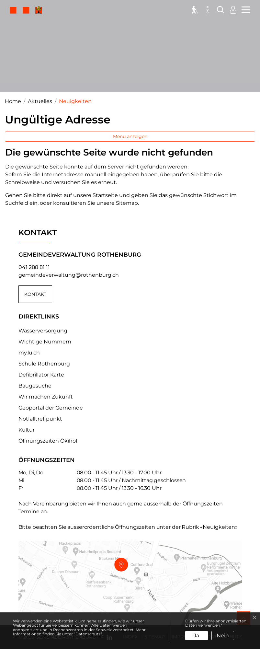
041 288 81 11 (34, 267)
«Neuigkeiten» (219, 527)
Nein (223, 635)
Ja (196, 635)
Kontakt (35, 294)
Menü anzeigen (130, 136)
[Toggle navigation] (244, 9)
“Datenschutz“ (88, 634)
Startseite (105, 195)
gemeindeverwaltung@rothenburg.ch (68, 275)
